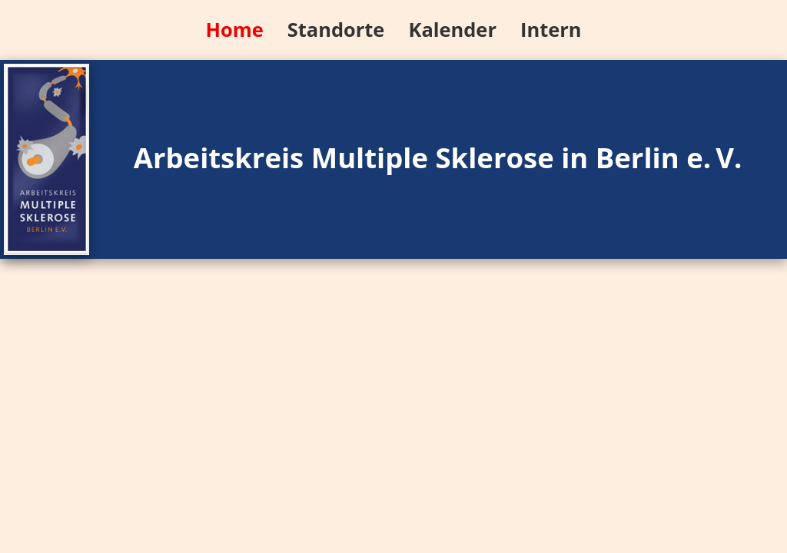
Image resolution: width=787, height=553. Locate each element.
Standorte (336, 29)
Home (234, 29)
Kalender (452, 29)
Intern (550, 29)
